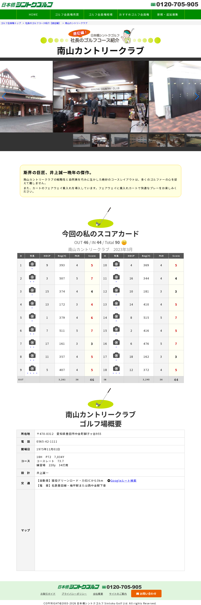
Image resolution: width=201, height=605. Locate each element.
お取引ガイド (47, 593)
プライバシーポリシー (74, 593)
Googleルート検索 (124, 480)
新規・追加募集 (167, 14)
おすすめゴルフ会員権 (134, 14)
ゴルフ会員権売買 (67, 14)
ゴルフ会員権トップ (11, 23)
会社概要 (98, 593)
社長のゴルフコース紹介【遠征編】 (43, 23)
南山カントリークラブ (76, 23)
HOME (33, 14)
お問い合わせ (146, 593)
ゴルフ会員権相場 (101, 14)
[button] (4, 96)
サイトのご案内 (118, 593)
